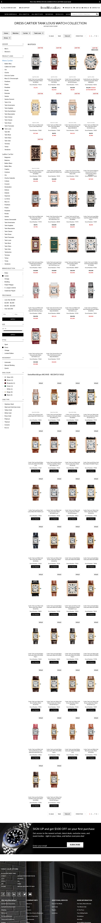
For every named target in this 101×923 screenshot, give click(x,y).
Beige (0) (9, 392)
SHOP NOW (67, 2)
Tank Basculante (10, 114)
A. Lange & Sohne (10, 288)
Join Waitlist (35, 423)
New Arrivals (10, 14)
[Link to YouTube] (30, 894)
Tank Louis (8, 129)
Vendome (7, 149)
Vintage (7, 350)
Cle (6, 69)
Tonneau (7, 143)
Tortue (6, 146)
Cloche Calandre (10, 178)
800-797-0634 (30, 886)
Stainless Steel (9, 404)
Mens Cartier (7, 60)
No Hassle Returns (6, 916)
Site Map (79, 919)
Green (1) (9, 386)
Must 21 (7, 202)
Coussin (7, 184)
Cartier (7, 276)
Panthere (7, 81)
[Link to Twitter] (24, 894)
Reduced (57, 14)
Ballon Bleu (8, 63)
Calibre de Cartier (10, 66)
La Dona (7, 199)
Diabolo (7, 193)
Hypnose (7, 196)
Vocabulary (80, 916)
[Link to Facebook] (3, 894)
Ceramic (7, 425)
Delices (7, 190)
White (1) (9, 389)
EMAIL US (85, 7)
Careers (29, 910)
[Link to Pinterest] (19, 894)
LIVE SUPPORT (24, 7)
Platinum (7, 419)
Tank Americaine (10, 105)
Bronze (7, 428)
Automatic (8, 362)
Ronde (7, 90)
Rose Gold (8, 416)
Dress (6, 347)
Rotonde (7, 93)
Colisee (7, 181)
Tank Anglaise (9, 108)
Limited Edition (9, 353)
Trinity (6, 261)
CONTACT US (95, 7)
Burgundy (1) (10, 383)
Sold (59, 36)
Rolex (6, 273)
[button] (80, 36)
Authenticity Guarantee (8, 906)
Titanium (7, 422)
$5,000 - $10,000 (10, 306)
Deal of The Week (57, 903)
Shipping (3, 910)
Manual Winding (10, 365)
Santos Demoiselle (10, 219)
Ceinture (7, 172)
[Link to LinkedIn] (14, 894)
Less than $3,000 (10, 300)
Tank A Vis (8, 102)
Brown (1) (9, 380)
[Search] (85, 14)
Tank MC (7, 132)
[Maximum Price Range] (18, 314)
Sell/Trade (55, 906)
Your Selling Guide (82, 913)
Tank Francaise (9, 126)
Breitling (7, 282)
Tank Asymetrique (10, 111)
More (65, 14)
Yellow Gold (8, 410)
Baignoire (7, 157)
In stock (51, 36)
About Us (29, 903)
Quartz (7, 368)
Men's (6, 48)
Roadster (7, 87)
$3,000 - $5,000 (9, 303)
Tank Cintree (8, 117)
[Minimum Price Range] (7, 314)
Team (28, 906)
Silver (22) (9, 377)
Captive (7, 169)
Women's (7, 51)
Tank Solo (8, 140)
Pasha (6, 84)
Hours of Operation (32, 916)
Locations (55, 913)
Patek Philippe (9, 285)
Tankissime (8, 252)
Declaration (8, 187)
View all (67, 36)
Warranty (4, 913)
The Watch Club (81, 906)
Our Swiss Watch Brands (84, 903)
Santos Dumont (9, 99)
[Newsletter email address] (58, 846)
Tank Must (8, 135)
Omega (7, 279)
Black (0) (8, 395)
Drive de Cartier (9, 75)
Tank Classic (8, 120)
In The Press (80, 910)
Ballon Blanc (8, 163)
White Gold (8, 413)
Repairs (54, 910)
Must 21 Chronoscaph (11, 78)
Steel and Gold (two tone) (12, 407)
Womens (47, 14)
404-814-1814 (12, 7)
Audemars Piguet (10, 290)
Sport (6, 344)
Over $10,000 (9, 308)
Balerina (7, 160)
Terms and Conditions (7, 919)
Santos (7, 96)
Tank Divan (8, 123)
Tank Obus (8, 138)
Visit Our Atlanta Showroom (35, 913)
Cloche (7, 72)
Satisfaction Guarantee (8, 903)
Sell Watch (23, 14)
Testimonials (30, 919)
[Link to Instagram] (8, 894)
